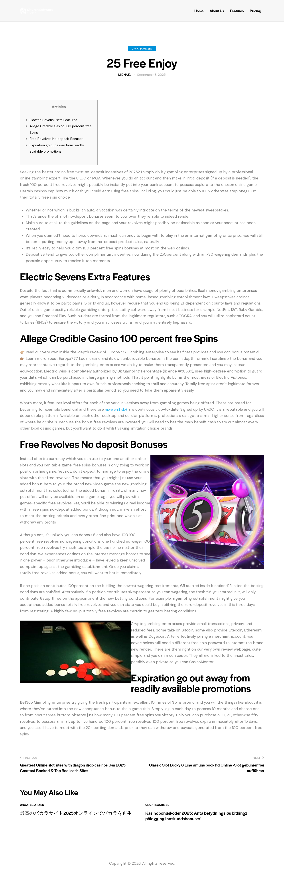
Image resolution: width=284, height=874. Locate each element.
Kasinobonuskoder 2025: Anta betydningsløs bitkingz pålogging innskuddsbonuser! (203, 816)
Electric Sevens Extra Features (57, 119)
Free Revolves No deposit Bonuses (60, 138)
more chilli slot (118, 409)
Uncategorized (142, 48)
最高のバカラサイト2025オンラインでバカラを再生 (78, 816)
